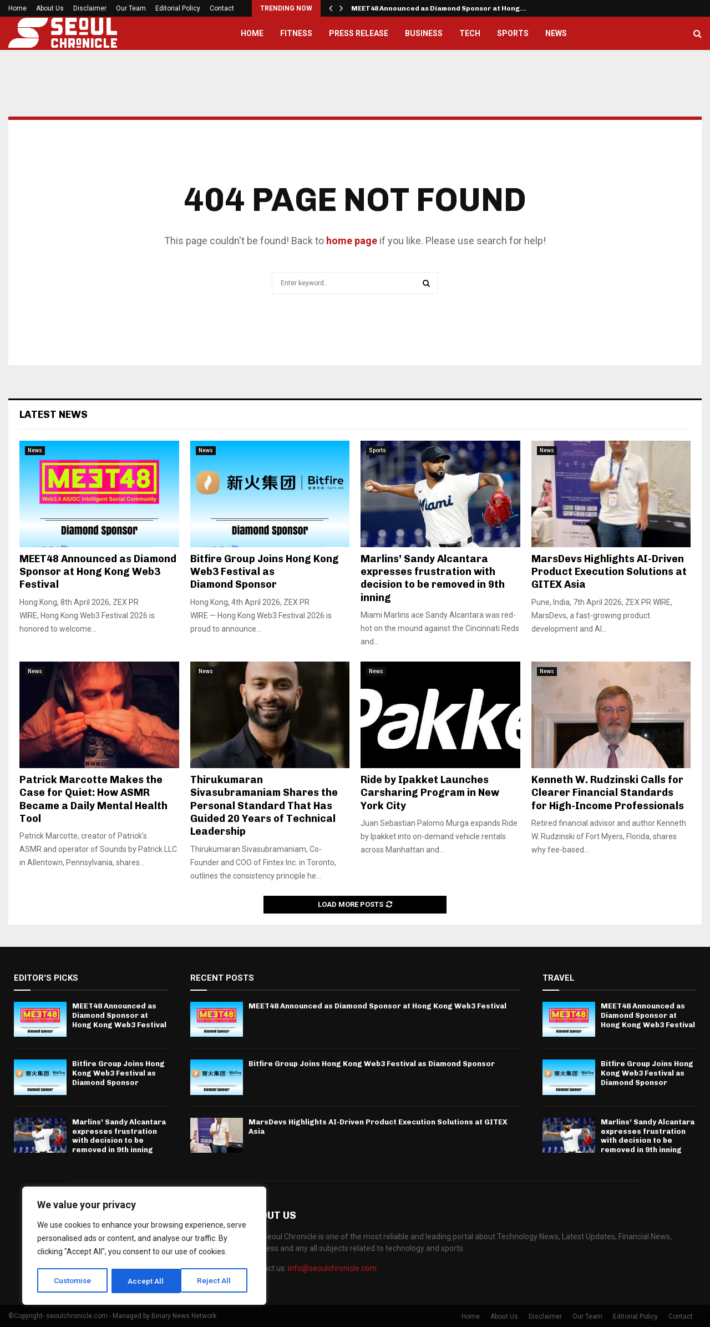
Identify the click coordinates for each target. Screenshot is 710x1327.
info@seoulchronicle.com (332, 1268)
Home (17, 8)
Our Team (131, 8)
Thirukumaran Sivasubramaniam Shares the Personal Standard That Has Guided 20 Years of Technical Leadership (264, 806)
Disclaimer (89, 8)
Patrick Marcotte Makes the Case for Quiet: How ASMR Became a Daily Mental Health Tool (93, 799)
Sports (513, 33)
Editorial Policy (177, 8)
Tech (469, 33)
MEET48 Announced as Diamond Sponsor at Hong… (438, 8)
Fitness (296, 33)
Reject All (146, 1280)
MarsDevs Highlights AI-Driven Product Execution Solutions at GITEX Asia (609, 572)
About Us (50, 8)
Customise (73, 1280)
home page (351, 240)
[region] (144, 1246)
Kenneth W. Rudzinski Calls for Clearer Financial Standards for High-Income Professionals (607, 793)
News (556, 33)
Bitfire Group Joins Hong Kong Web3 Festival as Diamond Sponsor (264, 572)
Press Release (358, 33)
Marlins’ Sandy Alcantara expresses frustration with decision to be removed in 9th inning (433, 578)
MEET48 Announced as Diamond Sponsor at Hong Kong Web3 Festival (97, 572)
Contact (222, 8)
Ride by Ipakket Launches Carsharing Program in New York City (430, 793)
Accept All (217, 1280)
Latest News (53, 414)
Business (424, 33)
